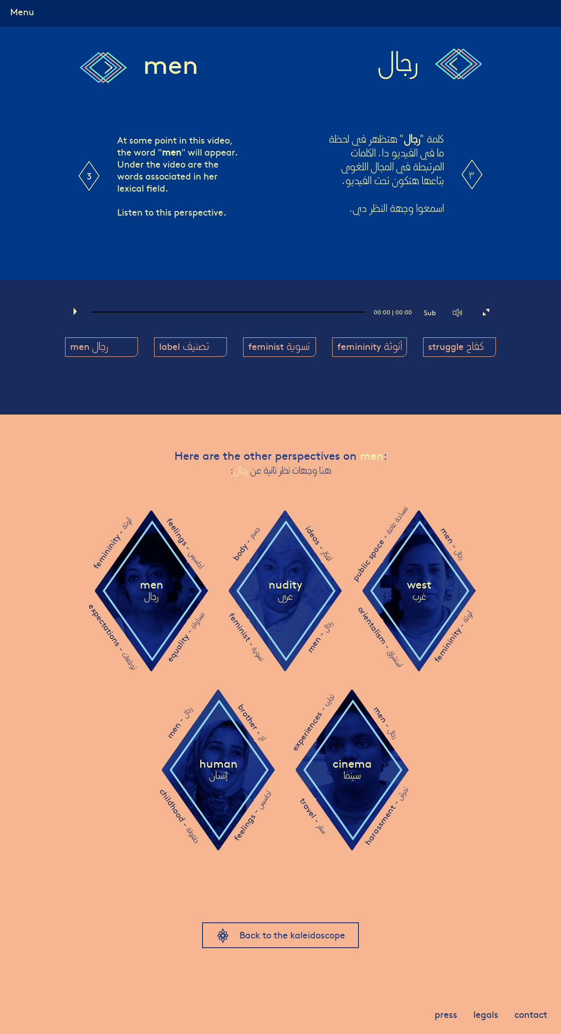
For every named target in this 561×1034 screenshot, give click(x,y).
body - (246, 543)
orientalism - (380, 636)
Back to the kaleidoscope (292, 934)
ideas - (318, 543)
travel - (313, 815)
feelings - (185, 543)
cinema (352, 769)
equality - (185, 637)
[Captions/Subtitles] (430, 312)
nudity (285, 590)
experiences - (313, 722)
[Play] (74, 312)
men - (319, 637)
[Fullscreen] (486, 312)
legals (485, 1014)
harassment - (385, 816)
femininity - (112, 543)
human (218, 769)
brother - (252, 722)
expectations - (112, 636)
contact (530, 1014)
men (151, 590)
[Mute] (458, 312)
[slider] (228, 316)
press (446, 1014)
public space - (379, 543)
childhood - (179, 815)
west (419, 590)
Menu (22, 11)
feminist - (247, 636)
